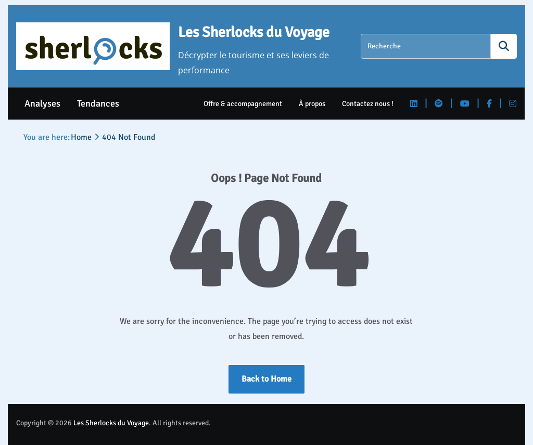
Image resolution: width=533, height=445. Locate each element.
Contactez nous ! (368, 103)
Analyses (42, 103)
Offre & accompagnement (243, 103)
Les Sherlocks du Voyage (253, 32)
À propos (312, 103)
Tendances (98, 103)
